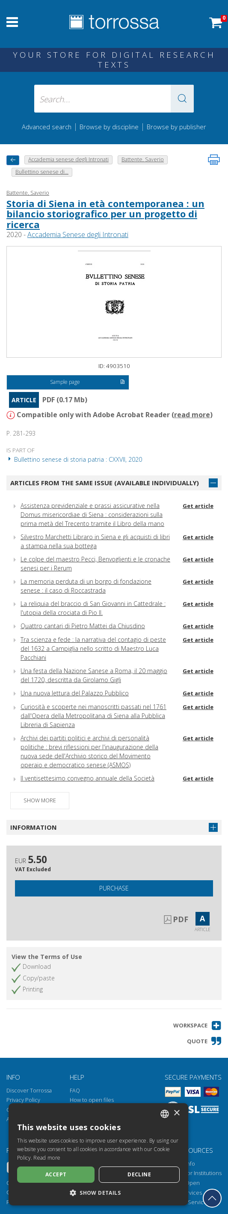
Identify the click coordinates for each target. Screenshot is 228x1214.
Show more (40, 800)
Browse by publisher (176, 126)
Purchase (114, 888)
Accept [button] (55, 1174)
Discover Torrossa (29, 1090)
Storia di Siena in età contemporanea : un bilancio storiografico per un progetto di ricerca (105, 213)
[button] (182, 99)
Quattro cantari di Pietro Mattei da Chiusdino (83, 626)
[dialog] (98, 1154)
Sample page (87, 383)
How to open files (92, 1100)
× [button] (176, 1113)
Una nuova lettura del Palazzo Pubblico (75, 693)
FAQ (75, 1090)
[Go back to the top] (212, 1198)
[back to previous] (12, 160)
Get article (198, 506)
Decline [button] (139, 1174)
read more (192, 414)
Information (33, 827)
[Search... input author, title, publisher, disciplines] (114, 99)
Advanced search (46, 126)
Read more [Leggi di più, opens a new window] (46, 1157)
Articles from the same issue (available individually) (104, 482)
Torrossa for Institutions (192, 1173)
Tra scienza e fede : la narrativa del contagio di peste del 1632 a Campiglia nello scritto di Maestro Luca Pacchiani (93, 648)
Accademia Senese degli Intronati (77, 234)
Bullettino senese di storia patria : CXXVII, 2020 (74, 459)
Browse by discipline (109, 126)
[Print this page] (214, 159)
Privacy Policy (23, 1100)
